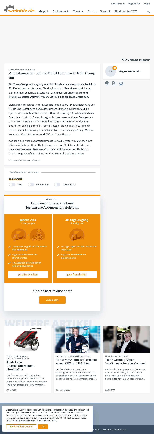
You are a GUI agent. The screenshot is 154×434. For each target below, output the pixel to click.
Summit (105, 11)
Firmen (92, 11)
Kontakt (96, 429)
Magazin (43, 11)
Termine (78, 11)
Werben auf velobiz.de (114, 429)
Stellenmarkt (61, 11)
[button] (43, 426)
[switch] (12, 184)
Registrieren (134, 3)
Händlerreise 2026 (125, 11)
